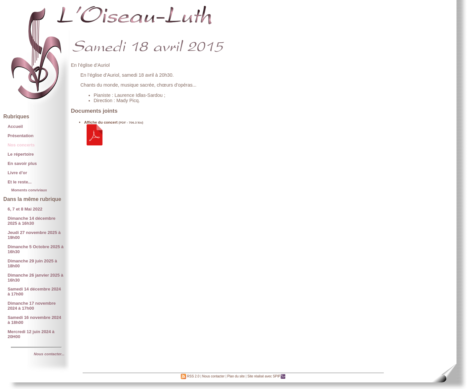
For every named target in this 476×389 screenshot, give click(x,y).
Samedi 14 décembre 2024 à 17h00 (34, 291)
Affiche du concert (100, 122)
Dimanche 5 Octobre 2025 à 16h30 (35, 249)
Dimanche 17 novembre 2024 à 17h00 (32, 306)
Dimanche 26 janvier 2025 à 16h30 (35, 278)
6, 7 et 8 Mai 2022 (25, 209)
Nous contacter (213, 376)
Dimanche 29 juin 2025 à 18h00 (32, 263)
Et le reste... (20, 181)
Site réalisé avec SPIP (266, 376)
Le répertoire (21, 154)
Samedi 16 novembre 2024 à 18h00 (34, 320)
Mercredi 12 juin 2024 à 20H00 (31, 334)
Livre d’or (17, 172)
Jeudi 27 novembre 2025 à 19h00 (34, 235)
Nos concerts (21, 144)
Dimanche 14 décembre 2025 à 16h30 (32, 221)
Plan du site (236, 376)
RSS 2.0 (190, 376)
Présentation (20, 135)
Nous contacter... (49, 354)
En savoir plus (22, 163)
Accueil (15, 126)
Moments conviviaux (29, 190)
